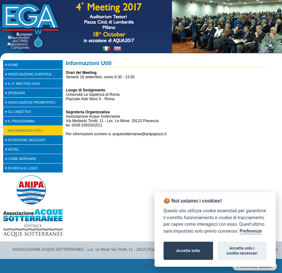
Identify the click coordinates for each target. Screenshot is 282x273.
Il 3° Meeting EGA (24, 83)
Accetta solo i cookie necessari (241, 250)
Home (13, 65)
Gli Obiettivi (19, 112)
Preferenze (251, 231)
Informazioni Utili (25, 130)
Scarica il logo (23, 168)
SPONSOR (16, 93)
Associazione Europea (29, 74)
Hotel (13, 149)
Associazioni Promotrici (31, 102)
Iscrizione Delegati (26, 140)
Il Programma (21, 121)
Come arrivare (22, 159)
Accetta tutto (188, 250)
